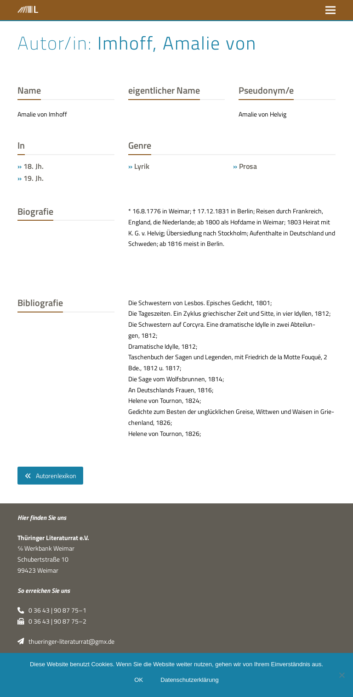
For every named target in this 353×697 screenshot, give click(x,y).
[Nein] (341, 675)
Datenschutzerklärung (189, 679)
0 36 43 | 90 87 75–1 (51, 610)
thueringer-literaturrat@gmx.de (65, 641)
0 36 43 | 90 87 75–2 (51, 621)
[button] (330, 10)
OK (138, 679)
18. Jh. (33, 166)
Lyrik (141, 166)
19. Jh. (33, 178)
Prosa (248, 166)
